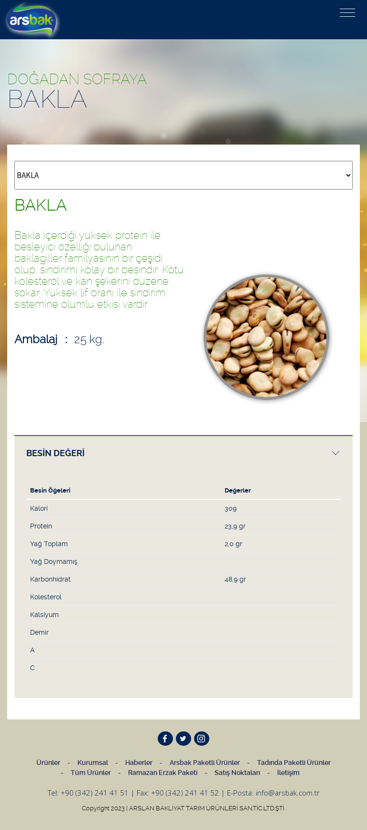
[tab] (183, 453)
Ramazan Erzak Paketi (162, 772)
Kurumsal (92, 762)
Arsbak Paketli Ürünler (205, 762)
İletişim (288, 772)
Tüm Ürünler (91, 772)
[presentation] (183, 453)
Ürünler (48, 762)
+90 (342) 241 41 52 (185, 792)
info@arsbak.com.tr (288, 792)
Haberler (138, 762)
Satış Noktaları (237, 772)
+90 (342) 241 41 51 (95, 792)
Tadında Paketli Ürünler (294, 762)
